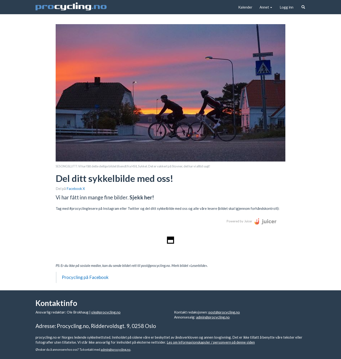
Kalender (245, 7)
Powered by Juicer (239, 221)
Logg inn (286, 7)
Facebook (75, 188)
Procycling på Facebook (85, 277)
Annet (266, 7)
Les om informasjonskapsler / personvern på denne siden (211, 342)
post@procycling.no (224, 312)
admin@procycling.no (213, 317)
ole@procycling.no (106, 312)
